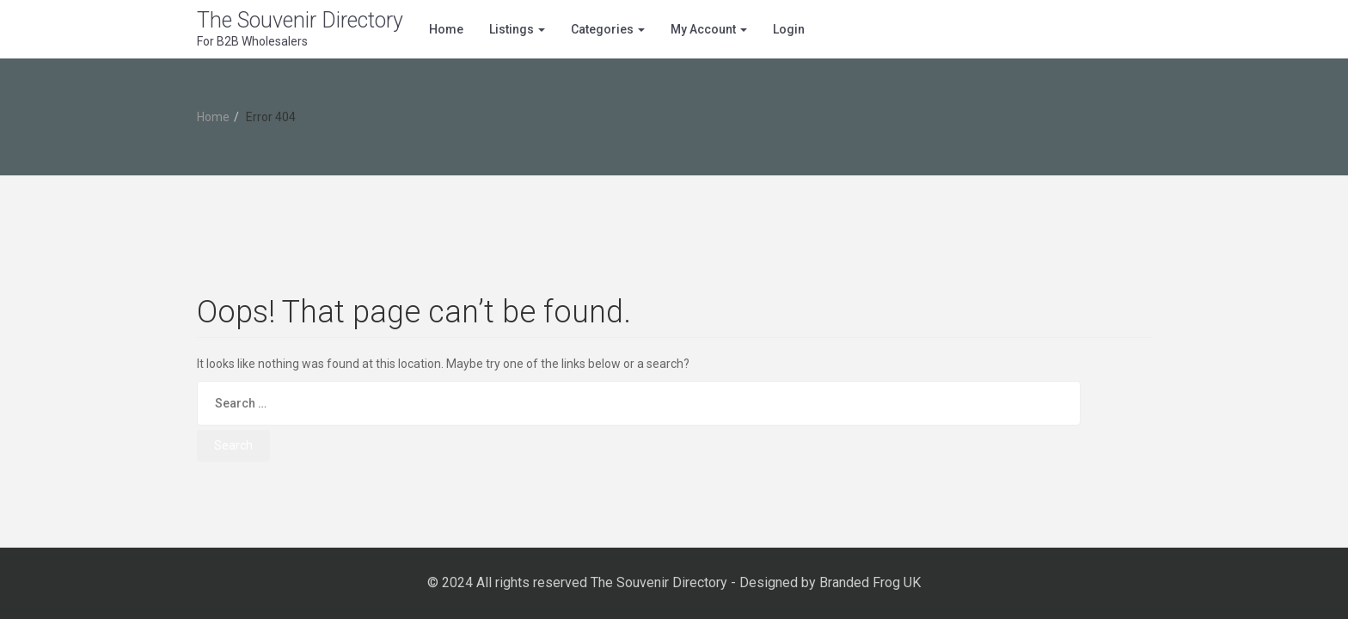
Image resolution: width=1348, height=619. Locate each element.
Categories (608, 29)
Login (789, 29)
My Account (709, 29)
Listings (517, 29)
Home (446, 29)
